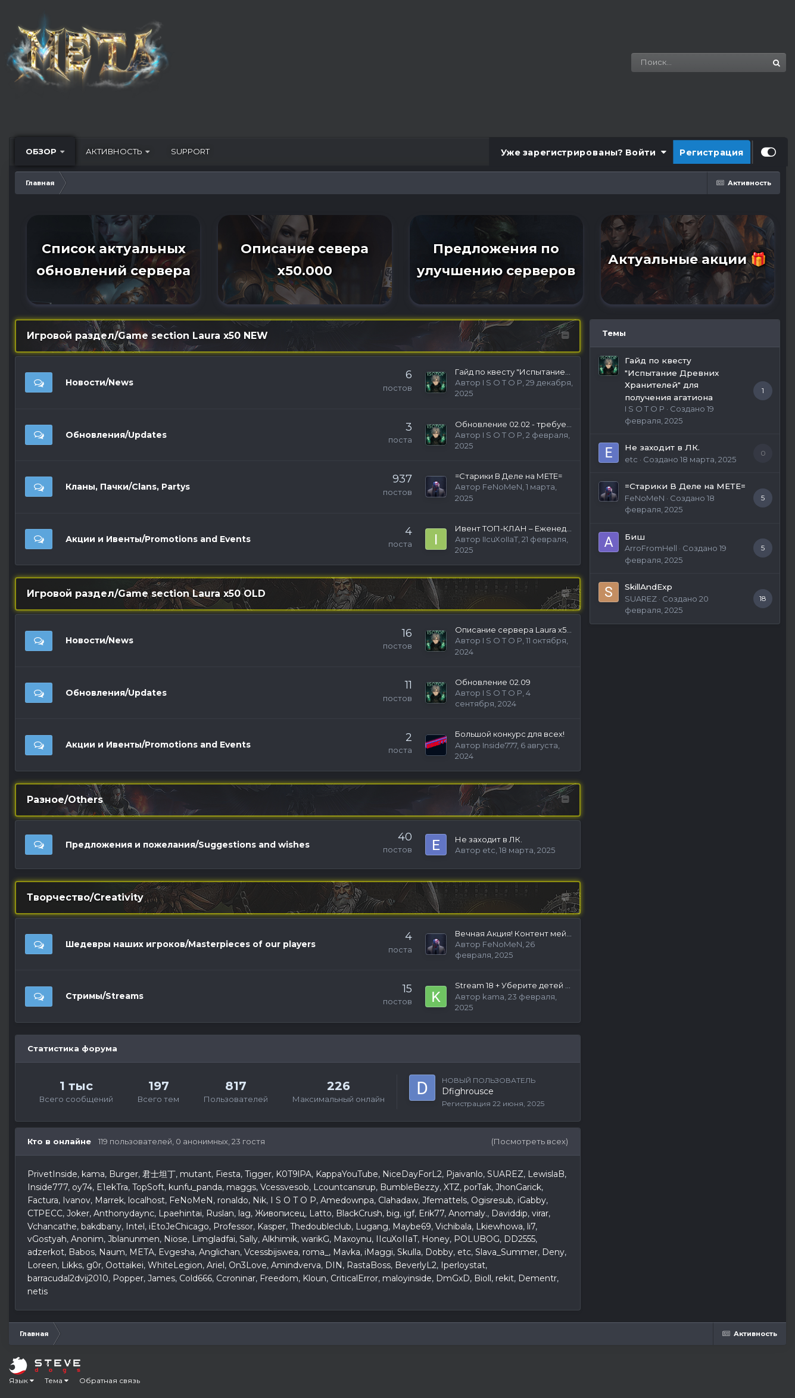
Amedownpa (347, 1200)
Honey (436, 1239)
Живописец (280, 1213)
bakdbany (101, 1226)
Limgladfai (213, 1239)
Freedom (279, 1278)
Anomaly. (467, 1213)
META (141, 1252)
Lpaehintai (180, 1213)
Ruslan (220, 1213)
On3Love (248, 1265)
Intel (135, 1226)
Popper (128, 1278)
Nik (259, 1200)
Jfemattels (444, 1200)
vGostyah (47, 1239)
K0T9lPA (293, 1174)
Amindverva (296, 1265)
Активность (115, 151)
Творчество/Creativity (85, 897)
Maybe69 (411, 1226)
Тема (56, 1380)
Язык (21, 1380)
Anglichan (219, 1252)
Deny (553, 1252)
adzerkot (45, 1252)
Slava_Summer (506, 1252)
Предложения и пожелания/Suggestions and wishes (188, 844)
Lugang (372, 1226)
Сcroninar (235, 1278)
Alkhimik (279, 1239)
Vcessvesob (284, 1187)
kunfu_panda (195, 1187)
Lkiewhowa (499, 1226)
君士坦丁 (159, 1174)
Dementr (537, 1278)
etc (488, 850)
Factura (42, 1200)
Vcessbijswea (271, 1252)
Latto (320, 1213)
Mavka (346, 1252)
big (393, 1213)
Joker (78, 1213)
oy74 (82, 1187)
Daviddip (509, 1213)
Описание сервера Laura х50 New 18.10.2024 (543, 629)
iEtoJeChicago (179, 1226)
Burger (123, 1174)
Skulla (409, 1252)
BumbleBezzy (409, 1187)
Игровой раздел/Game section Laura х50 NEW (147, 335)
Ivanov (77, 1200)
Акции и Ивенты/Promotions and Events (158, 539)
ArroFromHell (651, 548)
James (161, 1278)
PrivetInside (52, 1174)
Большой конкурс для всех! (510, 734)
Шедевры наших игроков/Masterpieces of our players (191, 944)
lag (244, 1213)
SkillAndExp (648, 586)
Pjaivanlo (464, 1174)
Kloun (314, 1278)
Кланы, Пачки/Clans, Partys (128, 486)
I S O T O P (502, 382)
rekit (504, 1278)
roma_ (316, 1252)
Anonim (87, 1239)
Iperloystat (463, 1265)
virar (540, 1213)
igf (409, 1213)
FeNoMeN (502, 486)
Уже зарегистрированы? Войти (583, 152)
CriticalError (354, 1278)
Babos (81, 1252)
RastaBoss (369, 1265)
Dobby (439, 1252)
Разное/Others (65, 799)
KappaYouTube (347, 1174)
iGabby (531, 1200)
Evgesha (176, 1252)
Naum (112, 1252)
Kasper (271, 1226)
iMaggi (378, 1252)
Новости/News (99, 382)
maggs (241, 1187)
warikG (315, 1239)
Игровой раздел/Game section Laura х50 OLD (146, 593)
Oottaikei (124, 1265)
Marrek (109, 1200)
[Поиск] (676, 62)
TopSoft (148, 1187)
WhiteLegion (175, 1265)
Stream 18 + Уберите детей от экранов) (534, 985)
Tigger (258, 1174)
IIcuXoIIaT (500, 539)
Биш (635, 536)
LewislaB (546, 1174)
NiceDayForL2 (412, 1174)
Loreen (42, 1265)
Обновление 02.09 (493, 682)
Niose (176, 1239)
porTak (477, 1187)
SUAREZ (505, 1174)
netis (37, 1291)
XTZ (452, 1187)
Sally (248, 1239)
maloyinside (407, 1278)
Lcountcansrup (344, 1187)
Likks (71, 1265)
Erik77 (431, 1213)
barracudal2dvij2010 (67, 1278)
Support (190, 151)
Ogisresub (492, 1200)
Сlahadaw (398, 1200)
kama (493, 996)
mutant (195, 1174)
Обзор (42, 151)
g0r (93, 1265)
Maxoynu (352, 1239)
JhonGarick (518, 1187)
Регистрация (711, 152)
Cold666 (195, 1278)
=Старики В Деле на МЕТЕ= (508, 476)
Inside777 (499, 745)
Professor (233, 1226)
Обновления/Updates (116, 434)
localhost (146, 1200)
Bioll (482, 1278)
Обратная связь (109, 1380)
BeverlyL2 (416, 1265)
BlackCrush (359, 1213)
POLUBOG (477, 1239)
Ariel (216, 1265)
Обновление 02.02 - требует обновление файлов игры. (567, 424)
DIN (333, 1265)
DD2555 (519, 1239)
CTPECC (45, 1213)
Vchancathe (52, 1226)
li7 (531, 1226)
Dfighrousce (468, 1091)
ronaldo (232, 1200)
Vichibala (453, 1226)
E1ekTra (112, 1187)
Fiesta (228, 1174)
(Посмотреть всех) (529, 1141)
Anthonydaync (123, 1213)
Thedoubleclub (320, 1226)
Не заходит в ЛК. (488, 839)
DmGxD (453, 1278)
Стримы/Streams (105, 996)
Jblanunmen (134, 1239)
